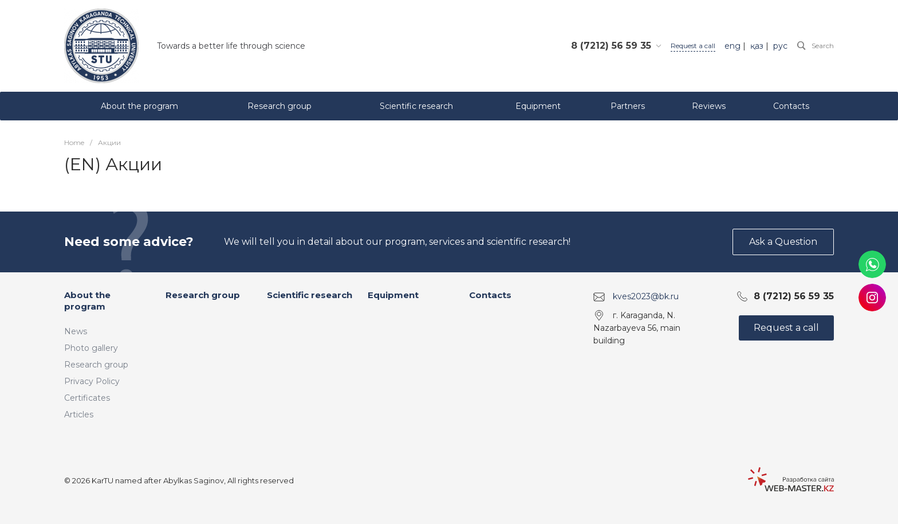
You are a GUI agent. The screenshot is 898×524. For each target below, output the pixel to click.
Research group (96, 364)
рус (780, 46)
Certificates (87, 398)
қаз (756, 46)
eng (732, 46)
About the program (87, 301)
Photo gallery (91, 348)
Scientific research (309, 295)
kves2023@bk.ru (646, 296)
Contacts (490, 295)
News (75, 331)
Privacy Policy (92, 381)
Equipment (393, 295)
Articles (78, 414)
